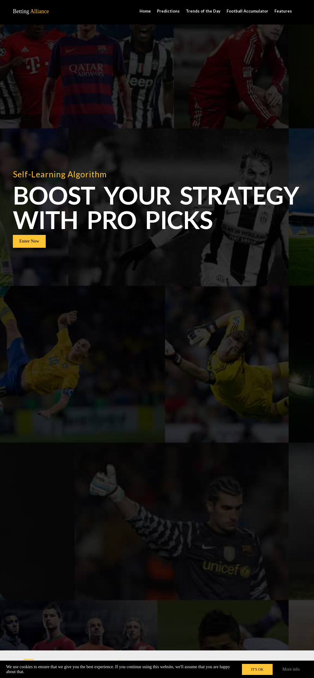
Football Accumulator (247, 11)
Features (283, 11)
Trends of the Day (203, 11)
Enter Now (29, 342)
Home (145, 11)
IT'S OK (257, 669)
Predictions (168, 11)
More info (291, 669)
